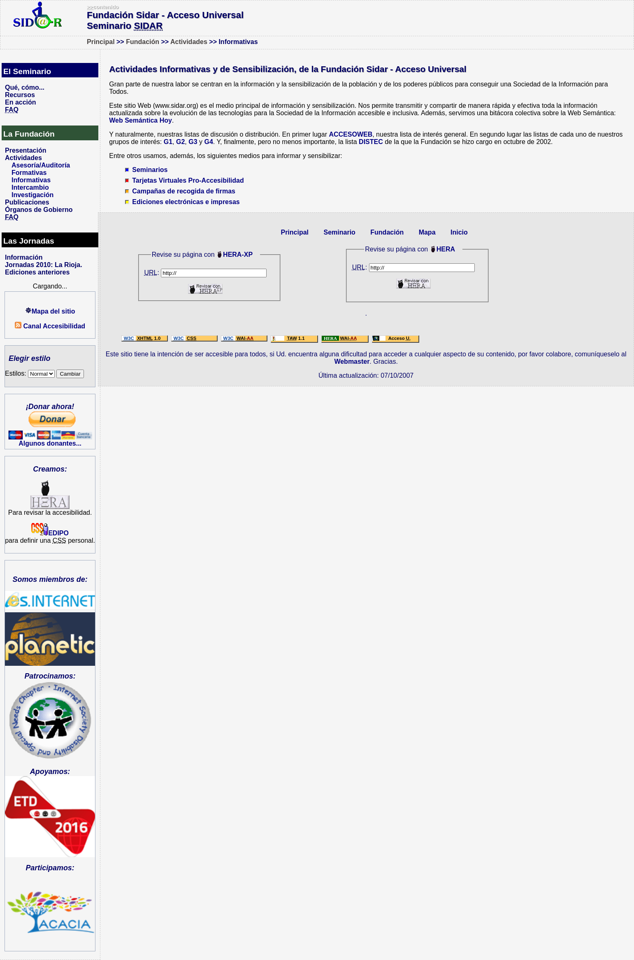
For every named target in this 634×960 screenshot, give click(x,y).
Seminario (339, 232)
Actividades (188, 41)
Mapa (427, 232)
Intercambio (30, 187)
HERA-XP (238, 254)
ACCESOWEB (350, 134)
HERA (446, 249)
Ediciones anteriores (37, 272)
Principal (101, 41)
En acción (20, 102)
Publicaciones (27, 202)
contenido (102, 7)
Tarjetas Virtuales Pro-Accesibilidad (188, 180)
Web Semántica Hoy (140, 120)
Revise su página (390, 249)
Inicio (459, 232)
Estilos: (30, 373)
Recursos (20, 94)
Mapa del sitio (50, 311)
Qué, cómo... (24, 87)
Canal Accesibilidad (50, 326)
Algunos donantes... (50, 443)
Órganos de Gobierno (38, 209)
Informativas (31, 180)
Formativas (29, 172)
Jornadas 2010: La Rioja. (43, 264)
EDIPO (50, 533)
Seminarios (149, 169)
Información (24, 257)
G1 (168, 141)
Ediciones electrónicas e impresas (185, 201)
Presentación (25, 150)
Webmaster (351, 361)
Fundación (142, 41)
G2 (180, 141)
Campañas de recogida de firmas (183, 191)
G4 (208, 141)
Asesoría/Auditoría (41, 165)
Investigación (32, 194)
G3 (192, 141)
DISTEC (371, 141)
